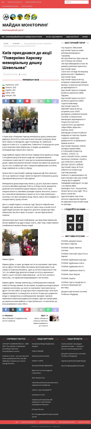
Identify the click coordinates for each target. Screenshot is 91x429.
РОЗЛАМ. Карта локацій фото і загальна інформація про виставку (73, 285)
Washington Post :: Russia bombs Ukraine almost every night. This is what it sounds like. (74, 191)
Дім (3, 2)
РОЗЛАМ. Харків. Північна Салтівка (71, 249)
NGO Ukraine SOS (38, 378)
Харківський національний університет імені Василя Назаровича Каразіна (42, 402)
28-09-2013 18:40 (11, 74)
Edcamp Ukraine (38, 409)
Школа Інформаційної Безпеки (72, 366)
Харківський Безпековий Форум (73, 361)
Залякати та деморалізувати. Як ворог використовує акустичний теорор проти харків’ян (74, 178)
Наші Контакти (72, 37)
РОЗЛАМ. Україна (68, 278)
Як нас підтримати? (54, 37)
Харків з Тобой (37, 361)
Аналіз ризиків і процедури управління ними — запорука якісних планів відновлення (72, 346)
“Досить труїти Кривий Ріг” (42, 390)
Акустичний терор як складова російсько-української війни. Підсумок (73, 93)
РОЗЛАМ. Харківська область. (73, 270)
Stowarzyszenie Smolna (40, 356)
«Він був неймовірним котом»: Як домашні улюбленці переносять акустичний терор (74, 66)
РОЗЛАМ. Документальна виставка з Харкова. (71, 242)
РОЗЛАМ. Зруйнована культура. (74, 260)
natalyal (24, 74)
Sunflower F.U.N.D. (38, 395)
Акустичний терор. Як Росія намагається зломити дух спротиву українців (72, 170)
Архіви (85, 37)
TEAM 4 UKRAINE (37, 351)
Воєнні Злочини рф (15, 2)
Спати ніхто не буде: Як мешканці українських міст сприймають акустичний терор (74, 74)
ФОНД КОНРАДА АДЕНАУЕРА (42, 365)
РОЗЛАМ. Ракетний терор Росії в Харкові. (74, 255)
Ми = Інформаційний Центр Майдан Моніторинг (22, 37)
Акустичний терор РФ (70, 106)
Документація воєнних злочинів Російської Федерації (74, 292)
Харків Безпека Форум (33, 2)
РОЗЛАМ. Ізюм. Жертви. (70, 274)
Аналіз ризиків (27, 6)
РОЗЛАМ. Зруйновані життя (72, 266)
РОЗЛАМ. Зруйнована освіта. (72, 263)
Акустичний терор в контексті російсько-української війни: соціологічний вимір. (73, 101)
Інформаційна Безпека (10, 6)
